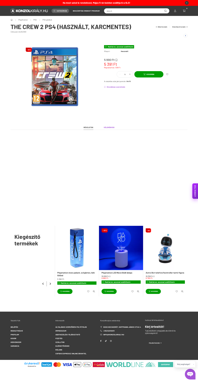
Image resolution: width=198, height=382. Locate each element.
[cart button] (184, 11)
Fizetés (58, 338)
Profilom (15, 334)
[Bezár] (187, 3)
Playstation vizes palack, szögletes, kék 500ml (76, 274)
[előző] (43, 283)
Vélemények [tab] (109, 127)
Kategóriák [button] (60, 11)
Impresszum (60, 331)
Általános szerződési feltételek (71, 327)
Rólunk (58, 350)
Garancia (15, 346)
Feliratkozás (155, 343)
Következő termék (179, 27)
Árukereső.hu (32, 366)
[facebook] (185, 36)
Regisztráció (17, 331)
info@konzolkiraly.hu (113, 334)
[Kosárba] (148, 74)
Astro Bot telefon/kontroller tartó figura (165, 272)
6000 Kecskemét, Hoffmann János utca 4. (122, 327)
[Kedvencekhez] (167, 74)
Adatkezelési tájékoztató (67, 334)
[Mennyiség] (124, 74)
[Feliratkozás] (114, 87)
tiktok (105, 340)
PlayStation (23, 20)
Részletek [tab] (88, 127)
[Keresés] (165, 11)
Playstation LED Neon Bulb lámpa (117, 272)
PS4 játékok (47, 20)
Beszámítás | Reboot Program (86, 11)
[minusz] (120, 74)
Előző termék (161, 27)
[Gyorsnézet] (93, 291)
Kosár (13, 338)
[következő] (50, 283)
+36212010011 (109, 331)
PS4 (35, 20)
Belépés (14, 327)
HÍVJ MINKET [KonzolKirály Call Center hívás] (195, 191)
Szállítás (60, 342)
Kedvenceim (16, 342)
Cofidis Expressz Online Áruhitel (70, 353)
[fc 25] (136, 10)
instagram (110, 340)
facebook (100, 340)
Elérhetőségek (62, 346)
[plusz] (130, 74)
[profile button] (175, 11)
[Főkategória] (12, 19)
